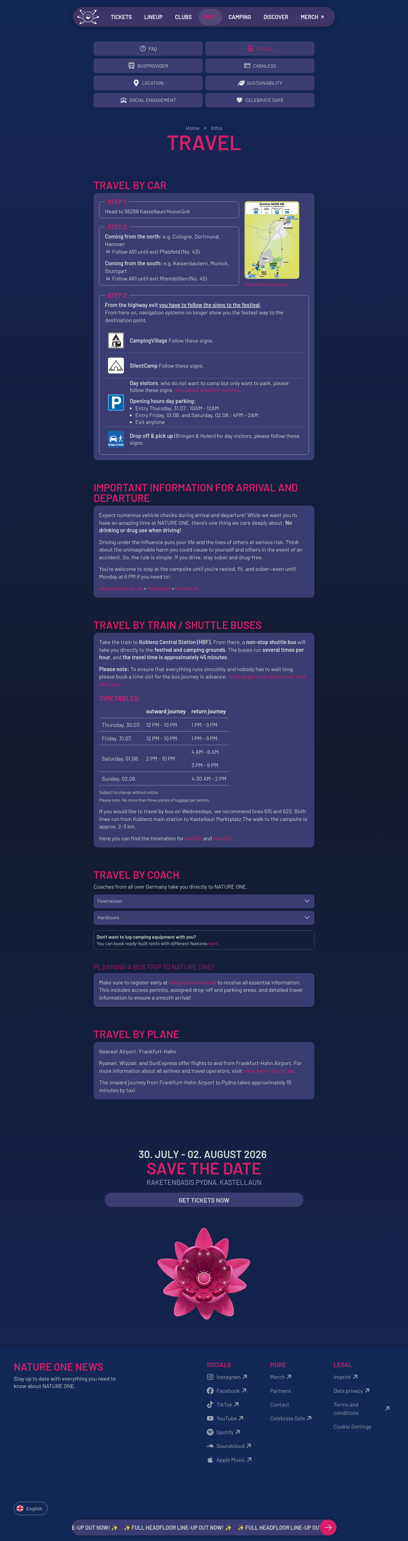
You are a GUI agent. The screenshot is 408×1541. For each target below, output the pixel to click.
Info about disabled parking (207, 393)
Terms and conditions (362, 1413)
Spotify (224, 1437)
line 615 (194, 841)
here (213, 948)
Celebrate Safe (292, 1423)
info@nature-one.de (192, 987)
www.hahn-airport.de (268, 1075)
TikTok (223, 1409)
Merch (281, 1381)
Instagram (159, 591)
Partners (280, 1395)
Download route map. (266, 287)
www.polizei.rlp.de (121, 591)
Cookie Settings (352, 1431)
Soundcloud (230, 1450)
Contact (279, 1409)
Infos (216, 131)
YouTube (226, 1423)
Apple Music (230, 1464)
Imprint (346, 1381)
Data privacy (352, 1395)
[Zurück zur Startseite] (88, 17)
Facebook (186, 591)
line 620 (222, 841)
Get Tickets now (204, 1205)
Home (193, 131)
